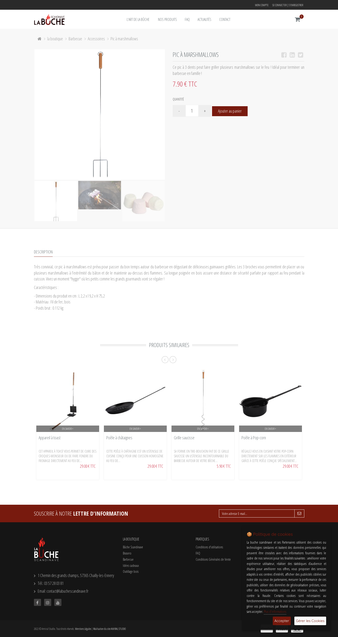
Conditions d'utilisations (209, 547)
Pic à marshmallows (124, 38)
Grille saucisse (184, 437)
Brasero (127, 553)
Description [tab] (43, 252)
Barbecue (75, 38)
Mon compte (262, 5)
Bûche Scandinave (133, 547)
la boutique (55, 38)
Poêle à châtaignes (119, 437)
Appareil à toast (49, 437)
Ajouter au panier (230, 111)
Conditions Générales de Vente (213, 559)
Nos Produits (167, 19)
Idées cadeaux (131, 565)
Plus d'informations (275, 611)
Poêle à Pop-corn (253, 437)
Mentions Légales (83, 629)
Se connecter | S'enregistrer (287, 5)
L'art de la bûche (138, 19)
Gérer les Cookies (310, 621)
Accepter (281, 621)
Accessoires (96, 38)
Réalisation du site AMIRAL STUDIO (109, 629)
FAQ (187, 19)
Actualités (204, 19)
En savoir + (67, 429)
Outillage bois (131, 571)
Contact (224, 19)
